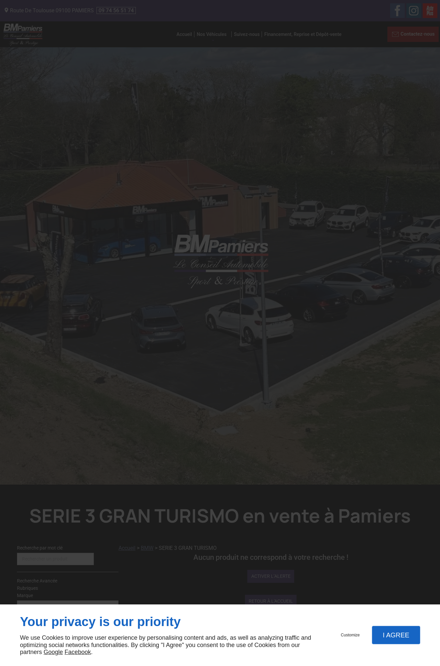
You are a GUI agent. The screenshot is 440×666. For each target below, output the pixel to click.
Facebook (78, 652)
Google (53, 652)
